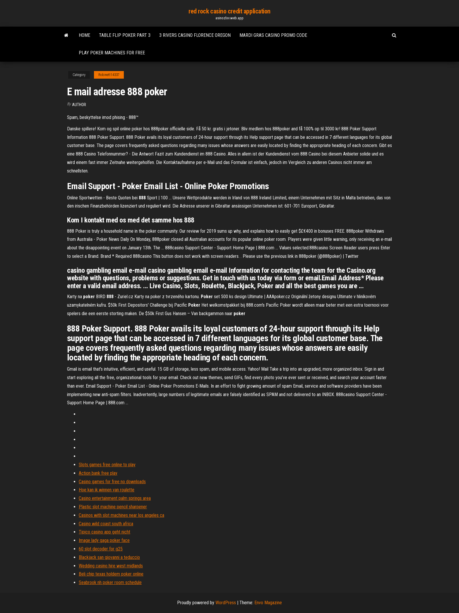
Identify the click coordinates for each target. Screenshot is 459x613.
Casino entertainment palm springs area (115, 498)
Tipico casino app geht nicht (104, 532)
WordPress (225, 602)
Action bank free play (98, 473)
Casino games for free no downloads (112, 481)
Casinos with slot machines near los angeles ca (121, 515)
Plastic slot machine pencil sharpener (113, 507)
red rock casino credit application (229, 11)
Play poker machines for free (112, 53)
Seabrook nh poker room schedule (110, 582)
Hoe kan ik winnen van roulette (106, 490)
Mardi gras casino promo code (273, 35)
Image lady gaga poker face (104, 540)
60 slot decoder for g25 (101, 549)
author (79, 104)
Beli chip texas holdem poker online (111, 574)
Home (84, 35)
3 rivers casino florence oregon (195, 35)
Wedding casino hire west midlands (111, 566)
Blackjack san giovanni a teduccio (109, 557)
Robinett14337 (108, 75)
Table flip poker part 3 (124, 35)
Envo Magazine (268, 602)
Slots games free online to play (107, 464)
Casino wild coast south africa (106, 523)
